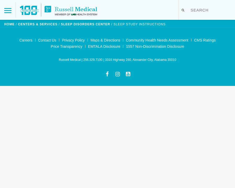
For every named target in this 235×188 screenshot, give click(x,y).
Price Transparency (67, 46)
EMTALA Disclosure (104, 46)
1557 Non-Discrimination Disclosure (155, 46)
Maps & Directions (105, 40)
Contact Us (47, 40)
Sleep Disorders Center (85, 24)
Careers (25, 40)
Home (9, 24)
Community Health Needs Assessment (157, 40)
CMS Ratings (204, 40)
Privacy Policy (73, 40)
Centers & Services (37, 24)
